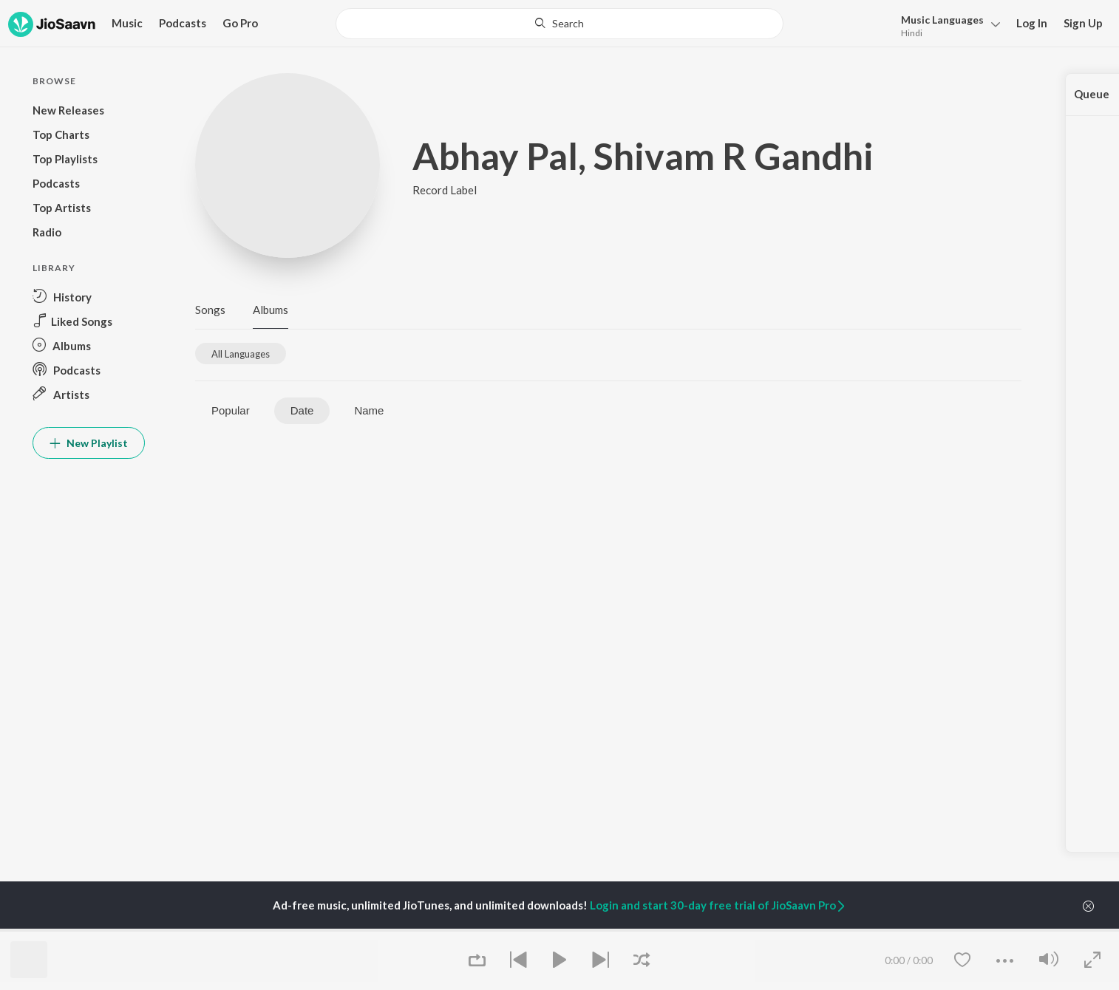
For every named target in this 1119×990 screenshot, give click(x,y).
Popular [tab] (230, 410)
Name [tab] (369, 410)
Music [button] (127, 23)
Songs (210, 309)
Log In (1031, 23)
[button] (946, 25)
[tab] (240, 353)
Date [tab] (302, 410)
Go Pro (240, 23)
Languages (942, 19)
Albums (270, 309)
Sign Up (1083, 23)
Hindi (911, 33)
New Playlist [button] (89, 443)
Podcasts (182, 23)
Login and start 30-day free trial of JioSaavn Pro (718, 905)
